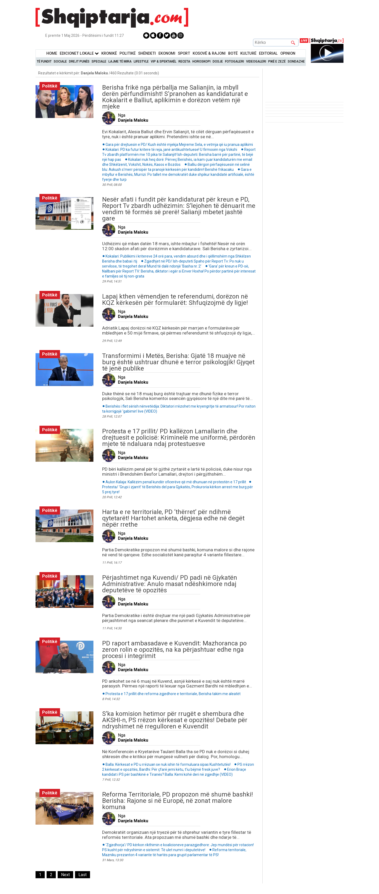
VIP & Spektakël (163, 61)
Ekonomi (166, 53)
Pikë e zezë (277, 61)
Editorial (268, 53)
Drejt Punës (79, 61)
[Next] (65, 874)
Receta (184, 61)
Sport (184, 53)
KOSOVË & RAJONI (209, 53)
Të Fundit (44, 61)
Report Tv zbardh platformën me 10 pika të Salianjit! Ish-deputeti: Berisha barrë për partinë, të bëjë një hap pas (179, 154)
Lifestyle (141, 61)
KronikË (109, 53)
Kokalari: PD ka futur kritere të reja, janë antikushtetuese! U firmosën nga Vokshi (171, 149)
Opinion (287, 53)
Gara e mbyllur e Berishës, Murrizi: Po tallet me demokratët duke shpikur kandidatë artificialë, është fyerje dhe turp (178, 174)
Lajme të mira (120, 61)
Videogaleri (256, 61)
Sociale (60, 61)
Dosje (218, 61)
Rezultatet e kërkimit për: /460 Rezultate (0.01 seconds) (98, 73)
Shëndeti (147, 53)
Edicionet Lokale (79, 53)
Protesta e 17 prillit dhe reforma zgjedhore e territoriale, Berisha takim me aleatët (173, 694)
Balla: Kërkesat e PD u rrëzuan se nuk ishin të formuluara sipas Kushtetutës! (168, 764)
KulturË (248, 53)
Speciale (99, 61)
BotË (233, 53)
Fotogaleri (234, 61)
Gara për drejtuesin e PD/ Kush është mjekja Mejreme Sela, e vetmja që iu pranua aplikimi (179, 144)
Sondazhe (296, 61)
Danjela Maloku (133, 120)
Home (51, 53)
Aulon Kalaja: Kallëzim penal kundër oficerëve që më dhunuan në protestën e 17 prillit (176, 482)
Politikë (127, 53)
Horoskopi (201, 61)
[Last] (82, 874)
